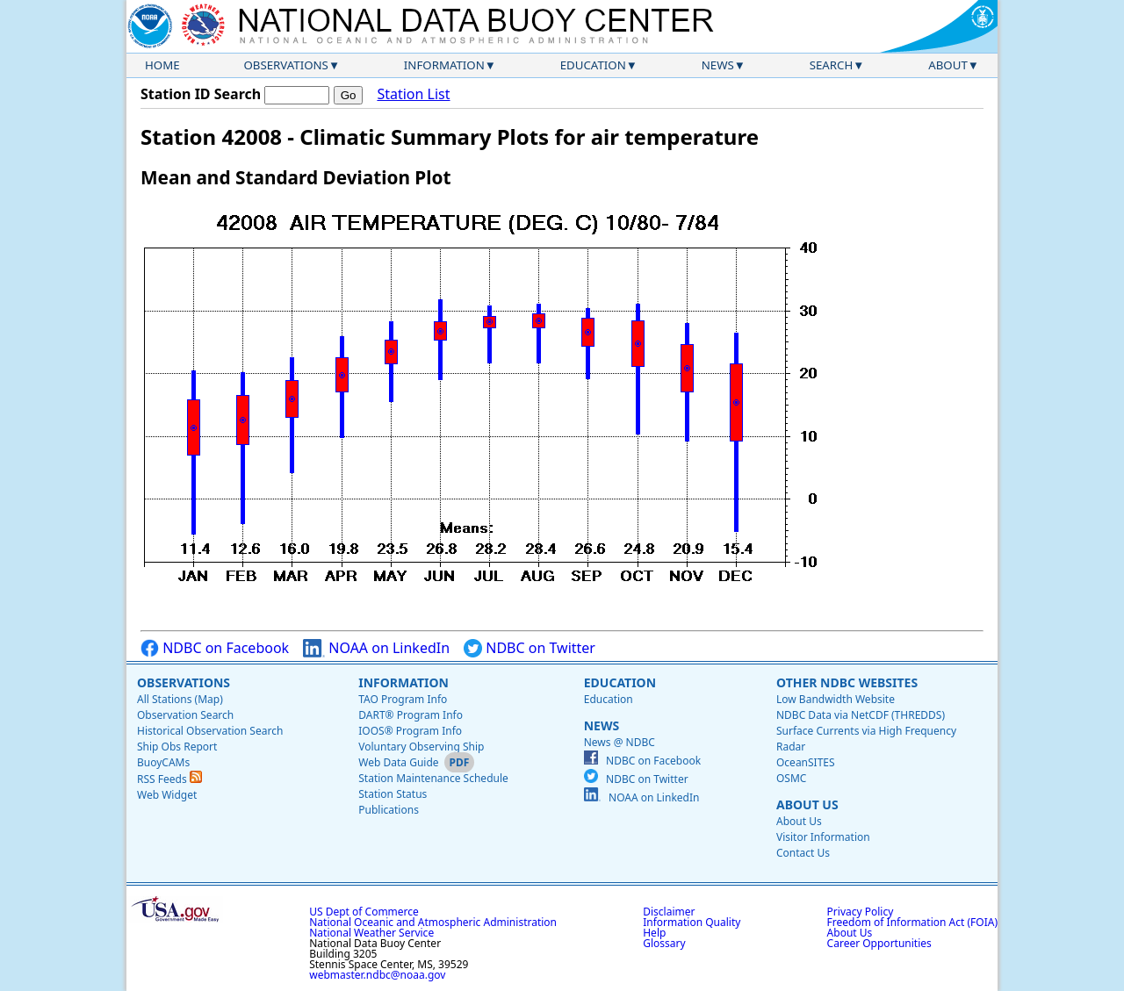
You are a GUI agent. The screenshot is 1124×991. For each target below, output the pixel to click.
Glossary (664, 943)
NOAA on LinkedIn (376, 648)
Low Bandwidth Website (835, 699)
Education (593, 65)
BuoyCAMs (163, 762)
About (948, 65)
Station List (413, 94)
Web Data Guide (398, 762)
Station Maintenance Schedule (433, 778)
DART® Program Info (410, 714)
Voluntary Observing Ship (421, 746)
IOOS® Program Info (410, 730)
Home (162, 65)
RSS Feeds (169, 779)
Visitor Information (823, 836)
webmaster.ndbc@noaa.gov (377, 974)
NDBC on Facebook (214, 648)
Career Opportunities (879, 943)
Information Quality (691, 922)
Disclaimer (669, 911)
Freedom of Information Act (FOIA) (912, 922)
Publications (388, 809)
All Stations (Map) (180, 699)
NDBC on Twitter (529, 648)
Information (444, 65)
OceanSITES (805, 762)
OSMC (791, 778)
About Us (807, 804)
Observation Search (185, 714)
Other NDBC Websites (847, 682)
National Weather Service (371, 932)
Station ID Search (200, 94)
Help (654, 932)
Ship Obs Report (177, 746)
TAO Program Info (402, 699)
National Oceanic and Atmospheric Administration (433, 922)
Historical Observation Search (210, 730)
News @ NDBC (619, 742)
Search (832, 65)
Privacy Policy (860, 911)
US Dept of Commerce (364, 911)
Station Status (392, 793)
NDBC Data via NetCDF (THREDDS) (860, 714)
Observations (285, 65)
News (718, 65)
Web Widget (167, 794)
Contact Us (803, 852)
